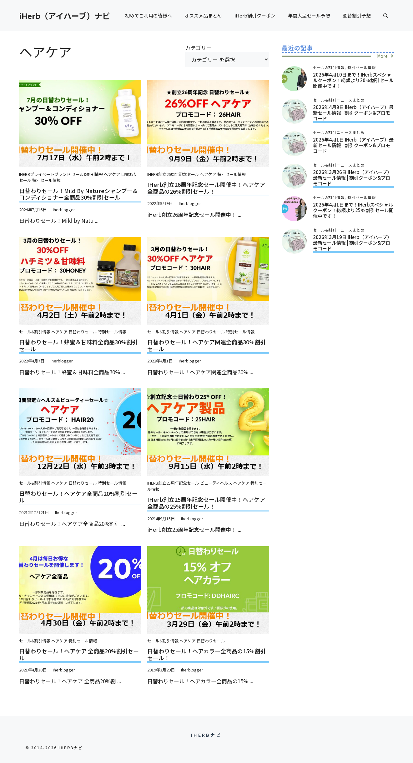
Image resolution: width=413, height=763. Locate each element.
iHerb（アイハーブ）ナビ (64, 15)
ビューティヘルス (216, 483)
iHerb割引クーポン (254, 15)
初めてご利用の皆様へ (148, 15)
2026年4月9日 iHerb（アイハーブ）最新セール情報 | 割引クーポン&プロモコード (353, 113)
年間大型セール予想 (309, 15)
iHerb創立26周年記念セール (173, 174)
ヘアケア (112, 174)
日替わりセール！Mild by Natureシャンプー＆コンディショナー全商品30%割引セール (78, 194)
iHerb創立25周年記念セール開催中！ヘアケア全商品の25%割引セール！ (206, 502)
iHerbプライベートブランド (45, 174)
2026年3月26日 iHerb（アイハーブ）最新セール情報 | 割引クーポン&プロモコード (352, 178)
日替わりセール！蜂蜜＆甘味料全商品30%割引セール (78, 345)
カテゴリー (198, 48)
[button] (385, 15)
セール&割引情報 (87, 174)
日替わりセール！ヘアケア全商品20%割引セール (78, 496)
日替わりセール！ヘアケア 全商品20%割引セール (79, 654)
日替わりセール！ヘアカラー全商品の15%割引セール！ (206, 654)
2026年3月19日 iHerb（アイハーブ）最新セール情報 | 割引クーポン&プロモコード (352, 243)
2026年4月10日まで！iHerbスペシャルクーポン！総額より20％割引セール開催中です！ (353, 80)
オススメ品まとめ (203, 15)
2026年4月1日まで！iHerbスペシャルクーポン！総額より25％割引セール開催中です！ (353, 210)
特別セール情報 (46, 180)
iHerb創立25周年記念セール (173, 483)
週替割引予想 (357, 15)
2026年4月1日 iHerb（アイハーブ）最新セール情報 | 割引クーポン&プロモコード (353, 145)
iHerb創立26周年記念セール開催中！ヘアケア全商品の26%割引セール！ (206, 187)
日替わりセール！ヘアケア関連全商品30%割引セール (206, 345)
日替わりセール (82, 332)
